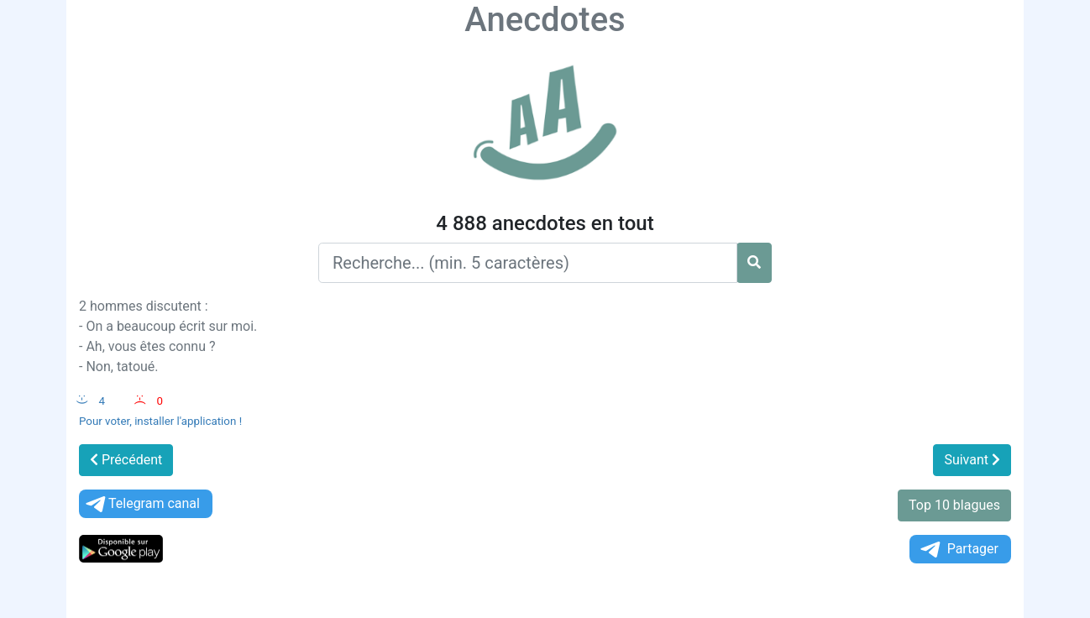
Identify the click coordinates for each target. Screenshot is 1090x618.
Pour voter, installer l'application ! (160, 421)
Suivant (972, 460)
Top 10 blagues (954, 505)
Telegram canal (141, 504)
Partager (958, 549)
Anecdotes (544, 19)
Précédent (126, 460)
